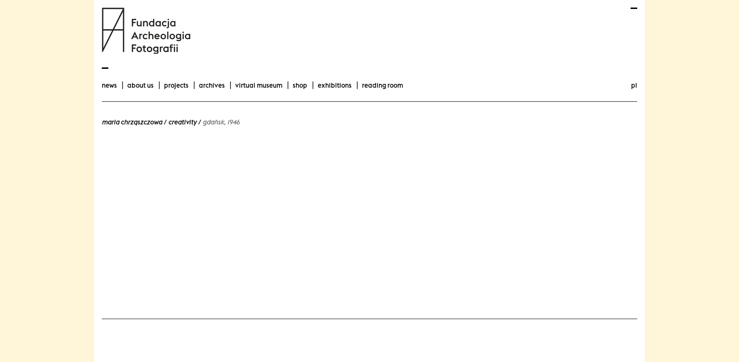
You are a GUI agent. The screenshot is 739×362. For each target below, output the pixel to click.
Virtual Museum (258, 85)
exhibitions (335, 85)
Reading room (382, 85)
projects (176, 85)
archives (212, 85)
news (109, 85)
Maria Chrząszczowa (132, 122)
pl (634, 85)
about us (140, 85)
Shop (300, 85)
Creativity (182, 122)
